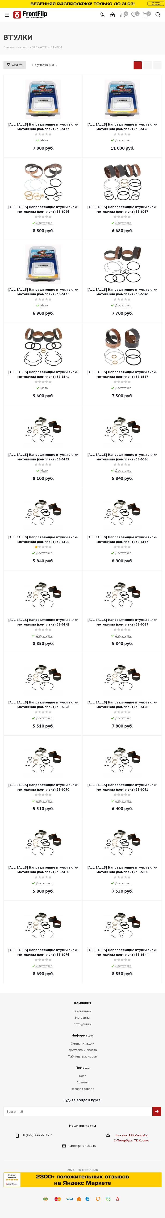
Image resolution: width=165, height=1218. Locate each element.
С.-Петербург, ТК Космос (132, 1140)
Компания (82, 1003)
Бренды (83, 1082)
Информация (83, 1035)
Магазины (82, 1018)
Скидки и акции (82, 1043)
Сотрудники (83, 1024)
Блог (82, 1076)
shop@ (75, 1146)
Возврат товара (82, 1089)
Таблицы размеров (82, 1056)
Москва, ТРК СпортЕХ (132, 1135)
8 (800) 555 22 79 (36, 1135)
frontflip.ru (88, 1146)
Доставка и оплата (82, 1050)
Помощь (83, 1068)
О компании (82, 1011)
